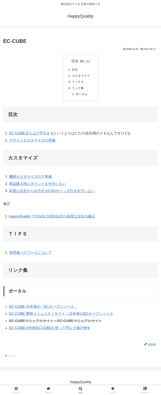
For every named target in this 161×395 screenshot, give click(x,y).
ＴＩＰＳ (78, 82)
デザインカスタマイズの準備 (32, 142)
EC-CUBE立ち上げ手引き (29, 135)
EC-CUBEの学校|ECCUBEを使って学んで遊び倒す (50, 329)
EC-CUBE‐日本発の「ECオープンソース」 (43, 308)
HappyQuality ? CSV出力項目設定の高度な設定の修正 (52, 218)
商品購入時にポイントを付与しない (37, 185)
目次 (74, 61)
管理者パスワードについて (30, 254)
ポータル (82, 95)
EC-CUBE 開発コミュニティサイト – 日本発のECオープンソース (61, 315)
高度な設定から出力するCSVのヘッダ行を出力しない (52, 192)
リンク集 (78, 89)
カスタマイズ (81, 76)
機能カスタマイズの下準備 (30, 178)
